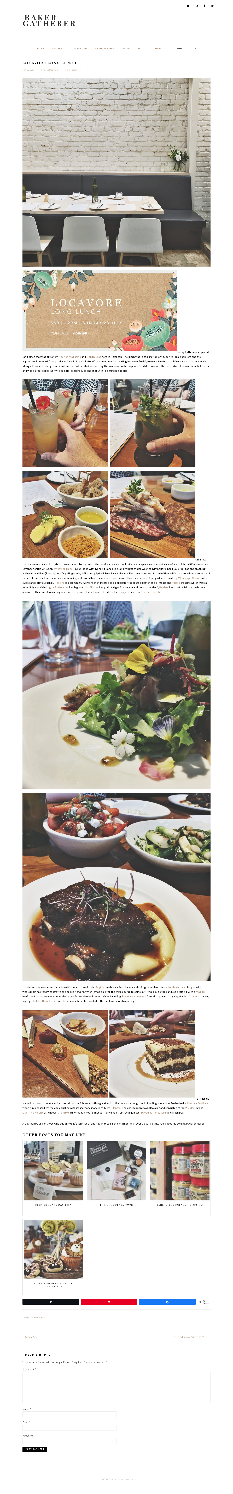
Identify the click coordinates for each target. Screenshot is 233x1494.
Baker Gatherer (50, 20)
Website (27, 1435)
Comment (29, 1369)
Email (26, 1422)
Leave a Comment (73, 70)
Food (43, 1317)
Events (37, 1317)
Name (26, 1409)
